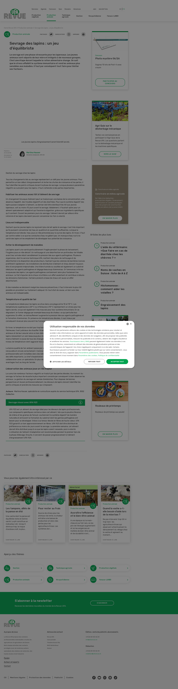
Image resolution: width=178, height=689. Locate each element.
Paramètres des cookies (87, 355)
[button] (60, 361)
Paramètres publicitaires (88, 352)
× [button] (131, 324)
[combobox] (127, 324)
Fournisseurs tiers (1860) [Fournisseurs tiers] (79, 341)
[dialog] (89, 344)
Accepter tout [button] (117, 361)
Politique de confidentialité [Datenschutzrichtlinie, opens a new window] (108, 355)
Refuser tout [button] (94, 361)
